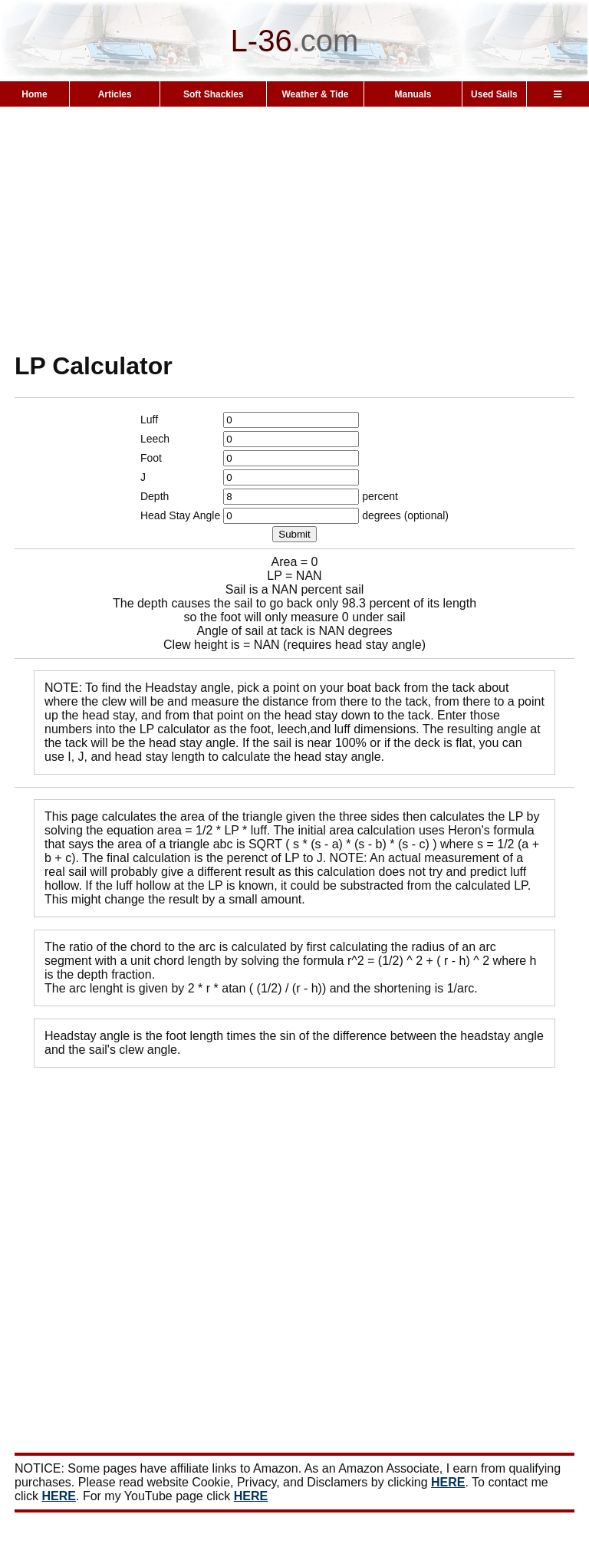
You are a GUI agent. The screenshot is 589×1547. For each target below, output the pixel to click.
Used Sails (494, 94)
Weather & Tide (315, 94)
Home (34, 94)
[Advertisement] (294, 228)
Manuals (412, 94)
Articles (115, 94)
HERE (448, 1482)
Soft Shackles (213, 94)
